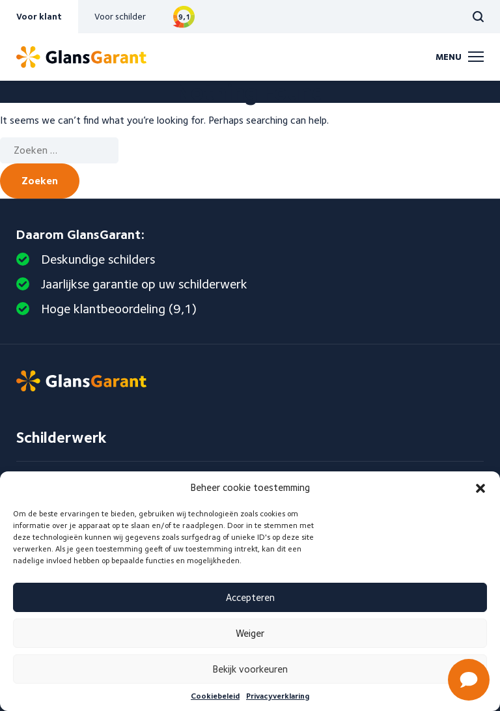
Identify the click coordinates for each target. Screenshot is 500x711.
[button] (480, 488)
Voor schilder (120, 16)
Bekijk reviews (184, 16)
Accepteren (250, 598)
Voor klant (39, 16)
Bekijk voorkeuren (250, 669)
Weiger (250, 633)
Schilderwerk (61, 437)
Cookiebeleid (215, 696)
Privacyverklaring (277, 696)
